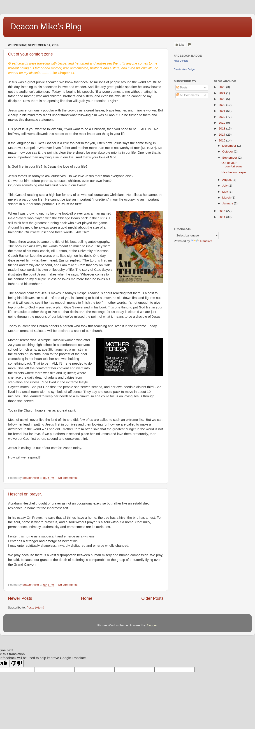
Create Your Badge (184, 69)
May (225, 191)
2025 (222, 87)
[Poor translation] (16, 663)
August (227, 179)
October (228, 151)
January (228, 203)
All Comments (187, 95)
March (227, 197)
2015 (222, 211)
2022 (222, 104)
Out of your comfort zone (30, 54)
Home (86, 598)
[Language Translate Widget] (196, 235)
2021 (222, 111)
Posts (182, 87)
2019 (222, 122)
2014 (222, 217)
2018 (222, 128)
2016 (222, 140)
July (225, 185)
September (230, 157)
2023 (222, 99)
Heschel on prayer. (25, 494)
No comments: (68, 477)
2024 (222, 93)
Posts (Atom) (35, 607)
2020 (222, 116)
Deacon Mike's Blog (46, 26)
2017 (222, 134)
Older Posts (152, 598)
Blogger (151, 625)
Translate (201, 241)
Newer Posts (20, 598)
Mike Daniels (181, 60)
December (229, 145)
